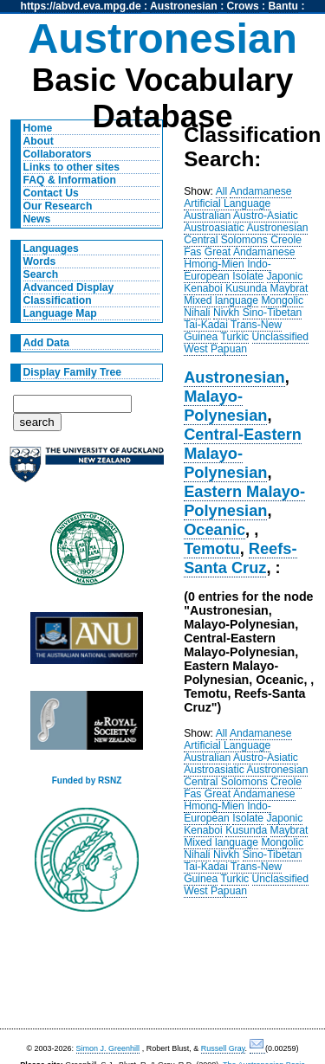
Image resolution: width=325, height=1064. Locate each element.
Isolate (247, 276)
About (38, 141)
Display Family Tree (72, 372)
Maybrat (289, 288)
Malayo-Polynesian (225, 405)
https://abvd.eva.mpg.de (81, 6)
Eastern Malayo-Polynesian (244, 500)
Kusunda (246, 288)
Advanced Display (68, 287)
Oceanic (214, 529)
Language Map (60, 313)
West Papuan (215, 349)
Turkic (235, 337)
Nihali (197, 312)
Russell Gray (223, 1048)
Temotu (212, 548)
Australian (207, 216)
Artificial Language (227, 203)
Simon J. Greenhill (108, 1048)
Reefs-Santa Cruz (240, 558)
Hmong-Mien (214, 264)
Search (41, 274)
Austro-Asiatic (265, 216)
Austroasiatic (214, 228)
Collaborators (57, 154)
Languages (51, 248)
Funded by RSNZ (87, 780)
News (37, 219)
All (222, 191)
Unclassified (280, 337)
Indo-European (227, 270)
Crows (243, 6)
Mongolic (282, 300)
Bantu (283, 6)
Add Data (46, 343)
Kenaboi (203, 288)
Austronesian (184, 6)
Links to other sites (71, 167)
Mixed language (221, 300)
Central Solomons (226, 240)
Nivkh (226, 312)
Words (39, 261)
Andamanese (261, 191)
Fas (192, 252)
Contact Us (51, 193)
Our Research (58, 206)
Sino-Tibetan (272, 312)
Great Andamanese (250, 252)
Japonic (285, 276)
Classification (57, 300)
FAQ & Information (69, 180)
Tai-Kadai (206, 325)
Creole (286, 240)
